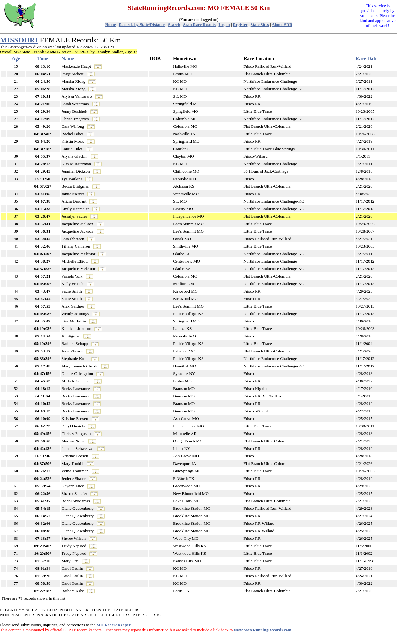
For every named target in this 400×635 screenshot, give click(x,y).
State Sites (260, 24)
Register (240, 24)
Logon (224, 24)
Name (68, 58)
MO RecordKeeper (114, 625)
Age (16, 58)
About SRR (282, 24)
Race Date (367, 58)
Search (174, 24)
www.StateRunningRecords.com (263, 630)
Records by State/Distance (142, 24)
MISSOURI (19, 40)
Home (110, 24)
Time (42, 58)
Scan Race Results (199, 24)
